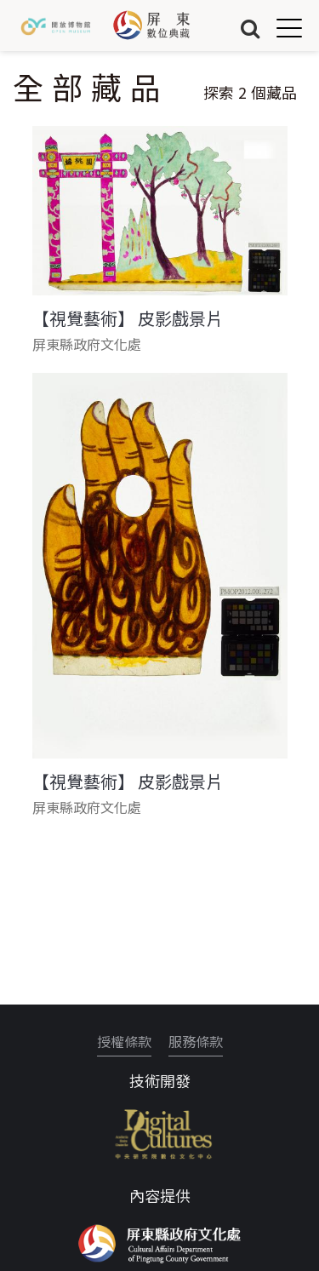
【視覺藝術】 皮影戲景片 (127, 318)
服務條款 (195, 1041)
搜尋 (250, 28)
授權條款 (124, 1041)
